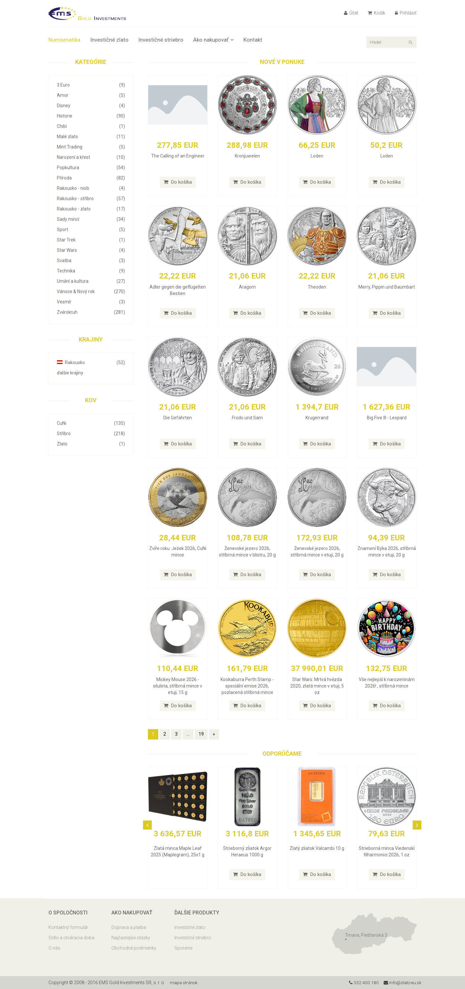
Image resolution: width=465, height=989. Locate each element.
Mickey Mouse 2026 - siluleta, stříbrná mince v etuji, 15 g (177, 686)
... (188, 734)
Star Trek (91, 240)
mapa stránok (184, 982)
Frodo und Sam (247, 417)
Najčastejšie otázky (130, 937)
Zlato (91, 444)
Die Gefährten (177, 417)
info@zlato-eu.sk (401, 982)
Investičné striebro (160, 39)
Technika (91, 271)
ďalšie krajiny (70, 372)
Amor (91, 95)
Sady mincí (91, 219)
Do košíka (178, 182)
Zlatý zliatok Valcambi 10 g (317, 848)
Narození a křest (91, 157)
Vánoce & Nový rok (91, 291)
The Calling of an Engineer (177, 155)
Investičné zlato (109, 39)
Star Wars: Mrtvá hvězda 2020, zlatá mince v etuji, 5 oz (317, 686)
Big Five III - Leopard (387, 417)
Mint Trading (91, 147)
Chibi (91, 126)
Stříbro (91, 433)
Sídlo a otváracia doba (71, 937)
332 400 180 (362, 982)
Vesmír (91, 302)
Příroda (91, 178)
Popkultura (91, 167)
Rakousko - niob (91, 188)
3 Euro (91, 85)
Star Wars (91, 250)
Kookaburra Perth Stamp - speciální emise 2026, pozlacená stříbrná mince (247, 686)
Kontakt (252, 39)
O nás (54, 948)
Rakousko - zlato (91, 209)
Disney (91, 105)
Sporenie (183, 948)
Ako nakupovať (213, 39)
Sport (91, 229)
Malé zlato (91, 136)
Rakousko (91, 362)
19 (201, 734)
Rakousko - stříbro (91, 198)
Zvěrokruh (91, 312)
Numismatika (64, 39)
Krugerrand (316, 417)
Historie (91, 116)
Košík (376, 12)
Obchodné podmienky (133, 948)
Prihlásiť (406, 12)
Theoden (317, 287)
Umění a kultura (91, 281)
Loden (317, 155)
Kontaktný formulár (68, 927)
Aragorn (247, 287)
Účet (351, 12)
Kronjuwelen (247, 155)
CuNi (91, 423)
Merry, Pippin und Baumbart (386, 287)
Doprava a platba (128, 927)
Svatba (91, 260)
